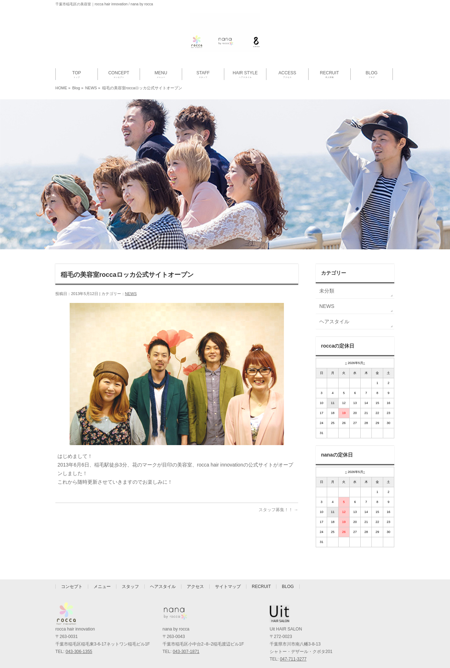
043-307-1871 (186, 649)
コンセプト (71, 584)
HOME (61, 88)
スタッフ (130, 584)
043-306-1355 (79, 649)
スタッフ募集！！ (278, 509)
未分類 (326, 291)
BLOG (288, 584)
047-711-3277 (293, 656)
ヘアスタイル (334, 321)
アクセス (195, 584)
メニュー (102, 584)
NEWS (91, 88)
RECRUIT (261, 584)
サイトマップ (228, 584)
